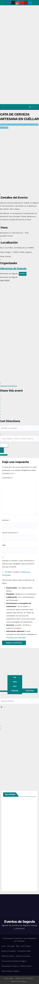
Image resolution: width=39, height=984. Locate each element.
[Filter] (3, 691)
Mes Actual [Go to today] (30, 690)
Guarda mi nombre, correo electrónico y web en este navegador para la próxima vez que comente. (18, 564)
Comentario (7, 478)
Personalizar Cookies (24, 951)
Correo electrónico (10, 533)
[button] (29, 107)
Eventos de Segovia (19, 922)
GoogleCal (13, 386)
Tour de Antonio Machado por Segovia (14, 961)
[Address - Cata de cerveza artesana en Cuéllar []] (19, 428)
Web (4, 545)
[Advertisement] (19, 83)
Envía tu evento (26, 946)
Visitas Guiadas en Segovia (10, 971)
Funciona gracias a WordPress (12, 938)
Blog (17, 946)
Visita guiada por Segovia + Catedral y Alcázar (17, 966)
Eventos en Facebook (9, 951)
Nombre (6, 520)
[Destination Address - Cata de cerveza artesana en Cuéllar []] (19, 439)
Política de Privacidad (17, 637)
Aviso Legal (10, 946)
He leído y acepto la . (16, 573)
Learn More (5, 280)
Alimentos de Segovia (13, 268)
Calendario (4, 386)
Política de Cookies (8, 956)
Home (3, 946)
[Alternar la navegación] (36, 107)
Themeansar (20, 941)
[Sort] (14, 684)
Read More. (22, 273)
